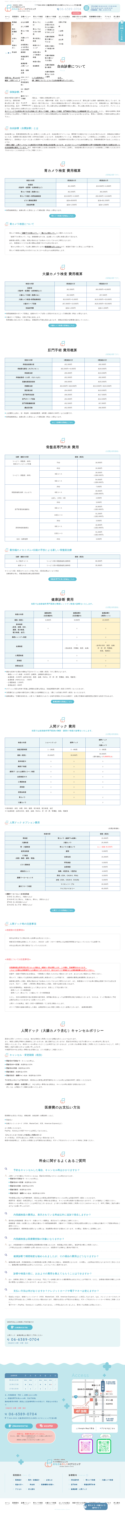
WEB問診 (76, 13)
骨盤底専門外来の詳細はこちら (62, 579)
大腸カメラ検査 (50, 17)
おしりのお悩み (64, 17)
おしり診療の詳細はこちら (62, 422)
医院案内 (15, 1503)
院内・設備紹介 (34, 1480)
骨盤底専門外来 (89, 1484)
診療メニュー (26, 1503)
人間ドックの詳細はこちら (62, 910)
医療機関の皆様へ (95, 17)
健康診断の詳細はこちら (62, 701)
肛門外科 (74, 1484)
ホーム (7, 17)
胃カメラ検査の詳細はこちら (62, 216)
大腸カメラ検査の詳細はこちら (62, 325)
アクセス (108, 17)
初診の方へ (19, 1484)
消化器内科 (75, 1480)
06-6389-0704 (70, 9)
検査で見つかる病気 (79, 1503)
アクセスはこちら (107, 1428)
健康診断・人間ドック (79, 1489)
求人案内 (117, 17)
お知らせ (49, 1480)
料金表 (32, 1484)
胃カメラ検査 (38, 17)
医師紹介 (18, 1480)
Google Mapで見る (85, 1428)
